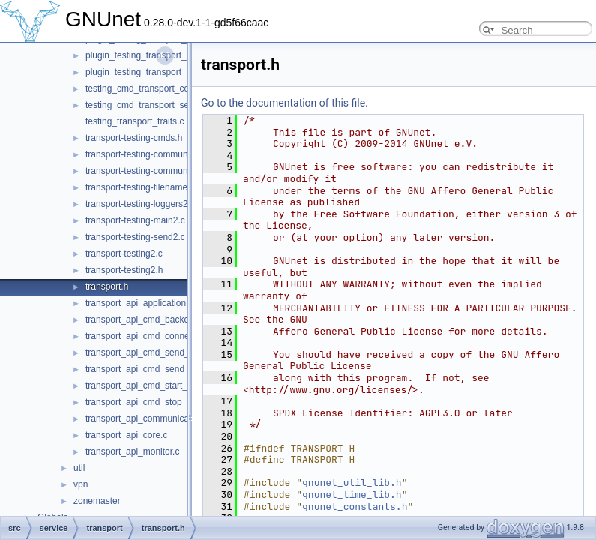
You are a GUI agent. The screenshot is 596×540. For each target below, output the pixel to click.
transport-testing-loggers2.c (140, 204)
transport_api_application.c (139, 303)
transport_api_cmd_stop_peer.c (148, 402)
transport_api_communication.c (148, 418)
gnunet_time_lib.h (352, 494)
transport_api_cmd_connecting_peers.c (164, 336)
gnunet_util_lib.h (352, 482)
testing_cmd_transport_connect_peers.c (165, 88)
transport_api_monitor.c (132, 451)
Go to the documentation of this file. (284, 103)
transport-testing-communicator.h (151, 171)
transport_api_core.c (126, 435)
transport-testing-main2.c (135, 220)
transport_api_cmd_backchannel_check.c (168, 319)
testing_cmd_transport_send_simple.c (161, 105)
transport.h (106, 286)
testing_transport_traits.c (134, 121)
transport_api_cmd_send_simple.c (154, 352)
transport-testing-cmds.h (133, 138)
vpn (80, 484)
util (79, 468)
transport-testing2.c (124, 253)
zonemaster (97, 501)
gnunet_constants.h (354, 506)
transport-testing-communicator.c (151, 154)
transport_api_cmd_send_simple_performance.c (181, 369)
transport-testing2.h (124, 270)
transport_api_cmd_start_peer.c (148, 385)
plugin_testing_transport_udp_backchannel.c (174, 72)
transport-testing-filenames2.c (144, 187)
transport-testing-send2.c (135, 237)
